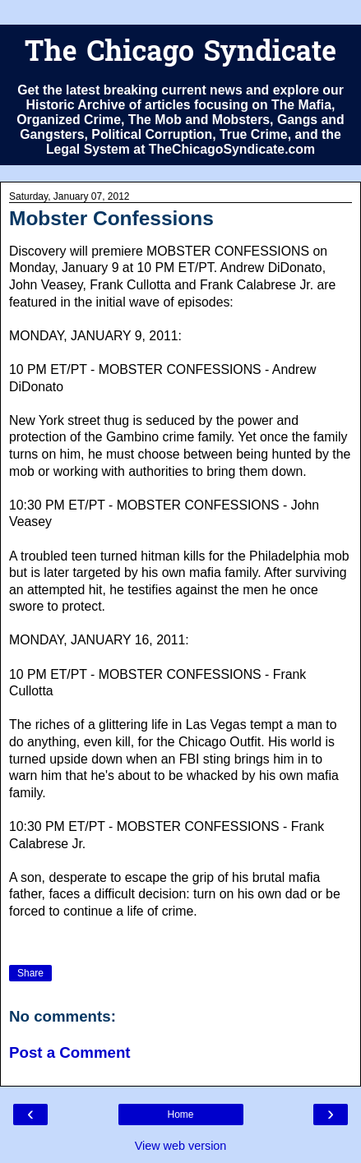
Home (180, 1114)
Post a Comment (70, 1052)
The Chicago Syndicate (180, 54)
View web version (181, 1145)
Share (30, 973)
